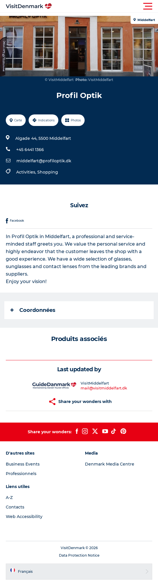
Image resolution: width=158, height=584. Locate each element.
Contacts (15, 507)
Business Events (23, 464)
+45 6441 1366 (30, 149)
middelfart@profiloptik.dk (43, 160)
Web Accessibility (24, 516)
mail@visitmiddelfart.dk (104, 388)
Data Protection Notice (79, 555)
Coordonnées (32, 310)
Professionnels (21, 473)
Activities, (26, 172)
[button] (105, 6)
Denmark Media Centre (109, 464)
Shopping (47, 172)
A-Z (9, 497)
